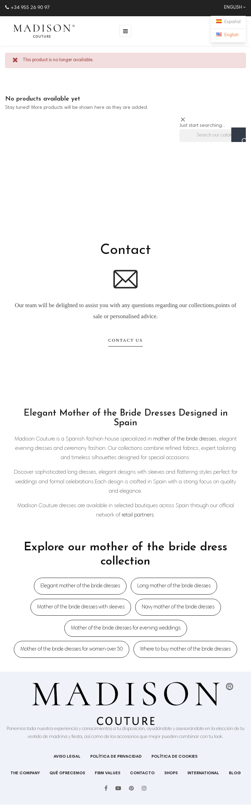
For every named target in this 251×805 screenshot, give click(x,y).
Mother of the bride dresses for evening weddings (125, 628)
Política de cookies (174, 757)
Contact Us (125, 340)
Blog (235, 773)
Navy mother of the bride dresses (178, 607)
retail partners (138, 515)
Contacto (142, 773)
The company (25, 773)
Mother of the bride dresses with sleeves (80, 607)
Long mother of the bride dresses (174, 586)
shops (171, 773)
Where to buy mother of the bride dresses (185, 649)
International (203, 773)
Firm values (107, 773)
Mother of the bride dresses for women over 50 (71, 649)
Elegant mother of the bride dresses (80, 586)
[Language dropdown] (231, 8)
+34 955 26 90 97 (27, 8)
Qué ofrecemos (67, 773)
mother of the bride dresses (184, 439)
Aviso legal (67, 757)
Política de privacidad (116, 757)
